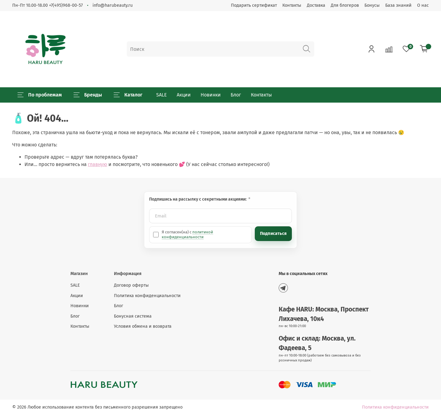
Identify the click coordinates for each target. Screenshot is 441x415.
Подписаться (273, 233)
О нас (423, 5)
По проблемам (39, 95)
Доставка (316, 5)
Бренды (88, 95)
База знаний (398, 5)
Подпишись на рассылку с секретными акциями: (198, 199)
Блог (236, 95)
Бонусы (372, 5)
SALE (161, 95)
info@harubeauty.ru (112, 5)
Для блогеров (345, 5)
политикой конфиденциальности (187, 234)
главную (97, 164)
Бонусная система (133, 316)
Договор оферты (131, 285)
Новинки (211, 95)
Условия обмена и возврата (143, 326)
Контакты (291, 5)
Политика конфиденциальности (147, 295)
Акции (184, 95)
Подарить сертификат (254, 5)
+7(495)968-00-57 (66, 5)
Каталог (128, 95)
